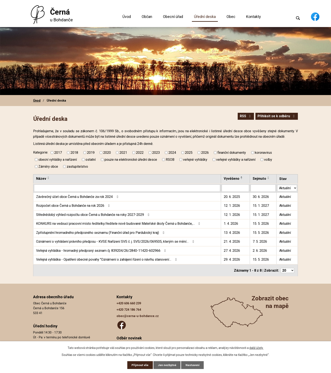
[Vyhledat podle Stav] (287, 187)
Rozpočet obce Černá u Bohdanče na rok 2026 (73, 206)
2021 (123, 153)
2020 (107, 153)
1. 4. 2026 (231, 224)
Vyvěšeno (231, 179)
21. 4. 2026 (232, 242)
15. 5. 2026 (261, 224)
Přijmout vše (140, 365)
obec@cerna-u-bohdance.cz (138, 316)
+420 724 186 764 (129, 309)
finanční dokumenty (231, 153)
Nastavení (193, 365)
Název (41, 179)
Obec (231, 16)
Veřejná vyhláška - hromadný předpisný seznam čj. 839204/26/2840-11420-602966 (101, 251)
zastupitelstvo (77, 167)
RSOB (170, 160)
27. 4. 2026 (232, 251)
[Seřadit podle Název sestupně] (48, 179)
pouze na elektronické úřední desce (130, 160)
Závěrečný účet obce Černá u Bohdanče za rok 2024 (77, 197)
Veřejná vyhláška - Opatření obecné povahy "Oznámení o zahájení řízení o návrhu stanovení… (107, 259)
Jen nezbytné (167, 365)
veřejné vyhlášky (195, 160)
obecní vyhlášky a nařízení (57, 160)
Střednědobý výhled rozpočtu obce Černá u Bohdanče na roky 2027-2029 (93, 215)
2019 (91, 153)
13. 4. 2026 (232, 233)
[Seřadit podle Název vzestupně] (48, 177)
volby (268, 160)
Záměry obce (48, 167)
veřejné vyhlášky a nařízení (235, 160)
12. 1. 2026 (232, 206)
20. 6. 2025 (232, 197)
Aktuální (285, 197)
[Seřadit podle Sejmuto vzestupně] (268, 177)
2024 (172, 153)
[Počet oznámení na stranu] (287, 270)
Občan (147, 16)
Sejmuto (259, 179)
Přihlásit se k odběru (276, 116)
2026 (205, 153)
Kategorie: (40, 152)
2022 (140, 153)
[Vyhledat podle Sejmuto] (263, 188)
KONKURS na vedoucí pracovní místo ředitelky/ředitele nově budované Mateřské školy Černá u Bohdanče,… (118, 224)
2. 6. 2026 (260, 251)
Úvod (126, 16)
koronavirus (263, 153)
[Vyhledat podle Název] (127, 188)
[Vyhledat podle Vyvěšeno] (235, 188)
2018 (74, 153)
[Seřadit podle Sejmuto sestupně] (268, 179)
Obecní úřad (173, 16)
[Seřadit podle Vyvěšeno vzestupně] (241, 177)
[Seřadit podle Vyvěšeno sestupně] (241, 179)
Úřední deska (205, 16)
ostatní (90, 160)
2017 (58, 153)
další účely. (256, 347)
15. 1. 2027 (261, 206)
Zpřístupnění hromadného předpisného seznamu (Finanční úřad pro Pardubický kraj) (101, 233)
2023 (156, 153)
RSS (244, 116)
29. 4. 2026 (232, 259)
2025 (189, 153)
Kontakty (253, 16)
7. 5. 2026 (260, 242)
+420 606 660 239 (129, 303)
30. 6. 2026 (261, 197)
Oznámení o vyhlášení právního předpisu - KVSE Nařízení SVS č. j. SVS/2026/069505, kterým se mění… (115, 242)
